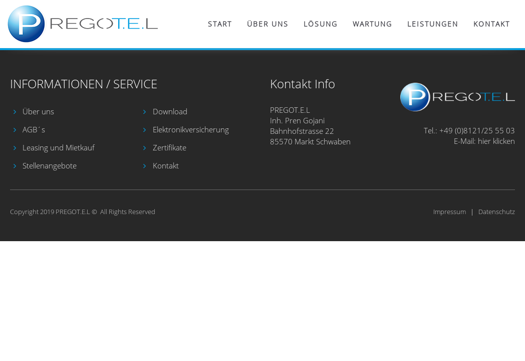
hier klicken (496, 141)
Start (220, 24)
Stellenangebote (50, 165)
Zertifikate (169, 147)
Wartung (372, 24)
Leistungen (432, 24)
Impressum (449, 211)
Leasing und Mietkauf (59, 147)
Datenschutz (496, 211)
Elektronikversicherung (191, 129)
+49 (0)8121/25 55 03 (477, 130)
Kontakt (491, 24)
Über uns (268, 24)
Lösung (321, 24)
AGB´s (34, 129)
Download (170, 111)
